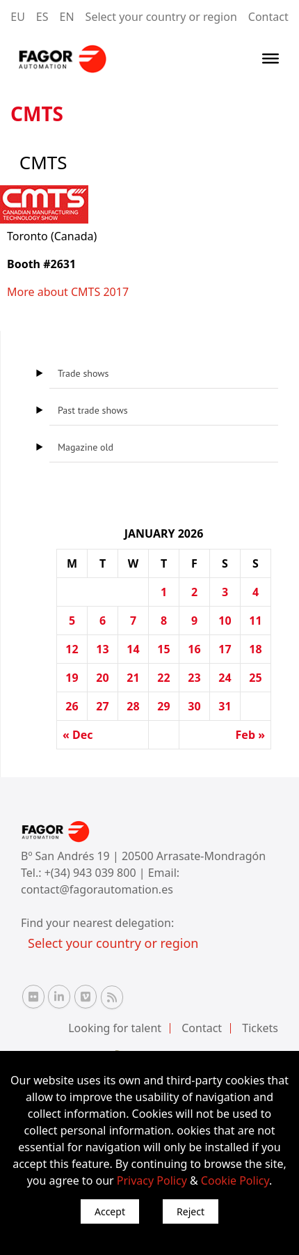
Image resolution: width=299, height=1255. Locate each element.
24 (224, 677)
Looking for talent (114, 1028)
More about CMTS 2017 (68, 291)
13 (102, 649)
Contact (268, 16)
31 (224, 706)
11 (255, 620)
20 (102, 677)
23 (194, 677)
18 (255, 649)
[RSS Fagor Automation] (112, 997)
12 (71, 649)
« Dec (78, 734)
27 (102, 706)
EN (67, 16)
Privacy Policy (152, 1180)
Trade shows (83, 373)
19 (71, 677)
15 (163, 649)
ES (42, 16)
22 (163, 677)
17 (224, 649)
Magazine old (85, 447)
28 (133, 706)
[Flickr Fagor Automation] (33, 996)
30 (194, 706)
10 (224, 620)
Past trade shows (93, 410)
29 (163, 706)
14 (133, 649)
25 (255, 677)
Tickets (260, 1028)
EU (17, 16)
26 (71, 706)
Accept (110, 1211)
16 (194, 649)
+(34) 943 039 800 (92, 872)
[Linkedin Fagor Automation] (59, 996)
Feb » (250, 734)
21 (133, 677)
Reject (190, 1211)
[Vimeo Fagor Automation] (85, 996)
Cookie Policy (235, 1180)
